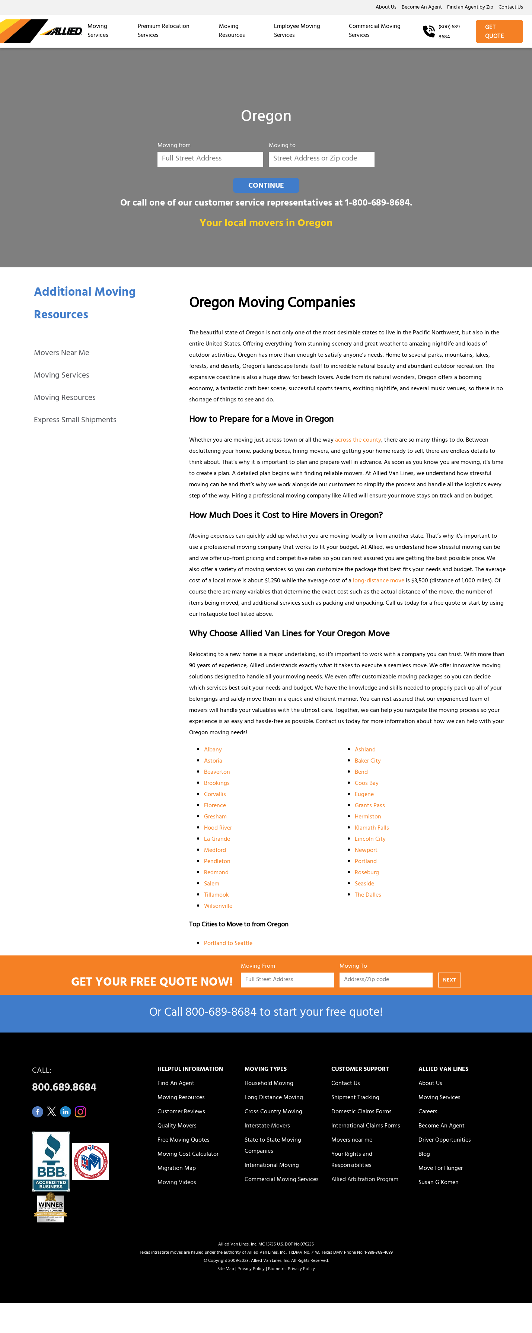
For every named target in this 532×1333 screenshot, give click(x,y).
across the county (358, 440)
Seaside (364, 884)
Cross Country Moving (273, 1112)
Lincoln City (370, 839)
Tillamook (216, 895)
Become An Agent (422, 8)
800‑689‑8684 (220, 1013)
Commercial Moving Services (375, 31)
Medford (215, 850)
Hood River (218, 828)
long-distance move (378, 581)
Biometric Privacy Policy (291, 1269)
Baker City (368, 761)
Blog (424, 1154)
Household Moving (269, 1083)
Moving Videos (176, 1183)
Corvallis (215, 795)
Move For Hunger (440, 1168)
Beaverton (217, 772)
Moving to (282, 147)
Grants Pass (370, 806)
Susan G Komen (438, 1183)
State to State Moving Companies (273, 1146)
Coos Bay (367, 783)
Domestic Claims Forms (361, 1112)
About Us (386, 8)
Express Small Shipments (75, 421)
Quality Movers (177, 1126)
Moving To (353, 967)
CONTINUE (266, 186)
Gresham (215, 817)
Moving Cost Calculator (188, 1154)
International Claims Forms (365, 1126)
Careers (427, 1112)
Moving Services (97, 31)
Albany (213, 750)
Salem (211, 884)
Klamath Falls (372, 828)
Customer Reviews (181, 1112)
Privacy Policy (251, 1269)
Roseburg (367, 873)
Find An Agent (175, 1083)
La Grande (217, 839)
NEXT (449, 981)
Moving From (258, 967)
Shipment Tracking (355, 1098)
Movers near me (351, 1140)
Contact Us (510, 8)
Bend (361, 772)
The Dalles (368, 895)
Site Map (225, 1269)
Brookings (217, 783)
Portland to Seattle (228, 943)
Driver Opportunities (444, 1140)
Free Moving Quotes (183, 1140)
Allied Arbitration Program (364, 1180)
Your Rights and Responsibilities (351, 1160)
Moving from (174, 147)
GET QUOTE (494, 32)
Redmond (216, 873)
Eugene (364, 795)
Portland (366, 862)
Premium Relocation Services (163, 31)
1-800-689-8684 (377, 204)
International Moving (272, 1165)
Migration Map (176, 1168)
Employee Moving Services (297, 31)
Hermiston (368, 817)
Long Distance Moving (274, 1098)
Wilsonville (218, 906)
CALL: (86, 1081)
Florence (215, 806)
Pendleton (217, 862)
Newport (366, 850)
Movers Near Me (61, 354)
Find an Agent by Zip (470, 8)
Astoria (213, 761)
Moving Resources (232, 31)
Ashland (365, 750)
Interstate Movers (267, 1126)
